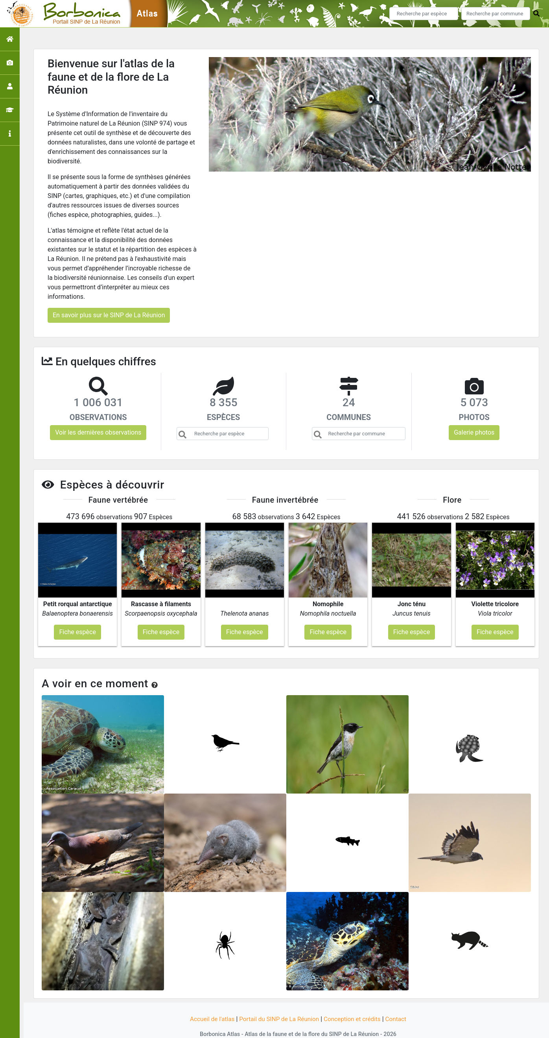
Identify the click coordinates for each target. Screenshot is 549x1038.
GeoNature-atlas (261, 1027)
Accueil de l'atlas (208, 1003)
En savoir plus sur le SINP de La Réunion (109, 315)
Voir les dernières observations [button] (98, 432)
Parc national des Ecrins (358, 1027)
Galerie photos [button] (474, 432)
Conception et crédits (355, 1003)
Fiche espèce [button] (77, 616)
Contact (400, 1003)
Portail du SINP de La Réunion (278, 1003)
